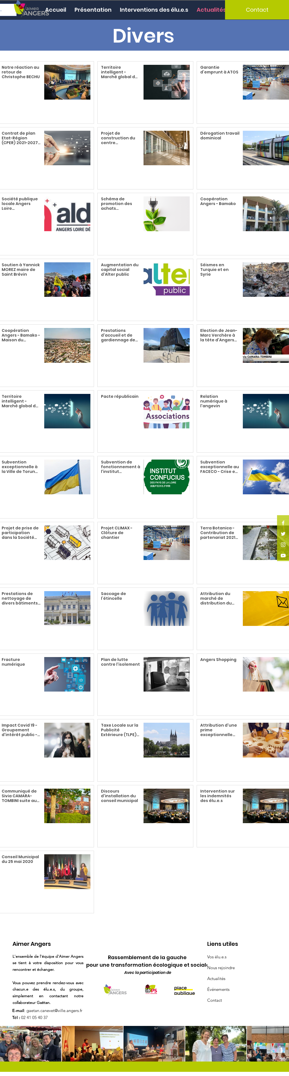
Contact (214, 1000)
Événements (218, 989)
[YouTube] (283, 555)
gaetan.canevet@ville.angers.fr (54, 1010)
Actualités (216, 978)
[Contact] (257, 9)
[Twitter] (283, 534)
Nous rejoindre (221, 967)
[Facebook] (283, 523)
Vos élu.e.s (216, 956)
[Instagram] (283, 545)
